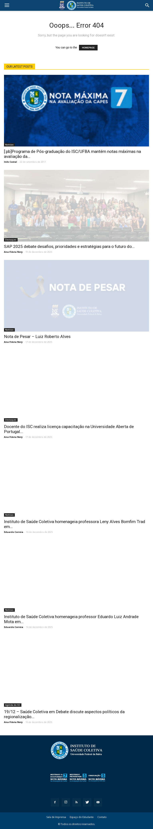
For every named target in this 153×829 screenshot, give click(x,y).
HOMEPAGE (88, 47)
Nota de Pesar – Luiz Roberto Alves (37, 336)
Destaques (10, 239)
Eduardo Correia (13, 531)
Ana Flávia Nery (13, 251)
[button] (147, 5)
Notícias (9, 144)
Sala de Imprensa (56, 817)
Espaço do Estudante (82, 817)
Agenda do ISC (12, 705)
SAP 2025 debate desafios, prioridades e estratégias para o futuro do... (69, 246)
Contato (102, 817)
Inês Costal (10, 161)
